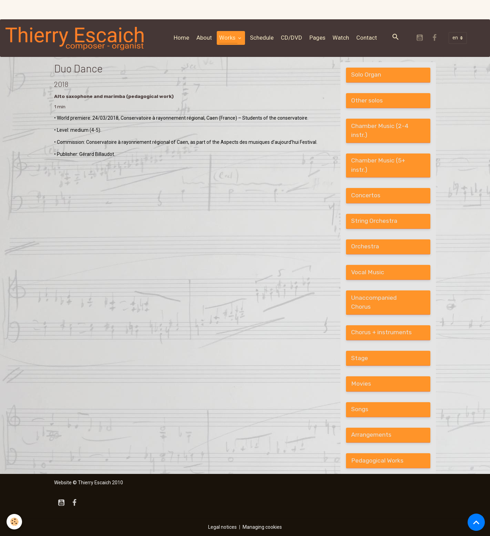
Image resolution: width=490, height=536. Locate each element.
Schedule (262, 37)
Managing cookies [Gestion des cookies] (262, 527)
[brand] (76, 38)
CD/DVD (291, 37)
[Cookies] (14, 521)
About (204, 37)
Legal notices (222, 527)
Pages (317, 37)
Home (181, 37)
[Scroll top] (476, 522)
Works (228, 37)
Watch (341, 37)
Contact (366, 37)
